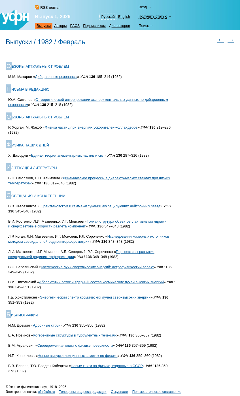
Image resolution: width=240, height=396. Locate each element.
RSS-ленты (49, 7)
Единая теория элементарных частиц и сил (67, 155)
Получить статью (153, 16)
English (124, 16)
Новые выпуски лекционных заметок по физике (78, 356)
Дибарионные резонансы (56, 76)
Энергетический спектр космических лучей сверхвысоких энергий (95, 297)
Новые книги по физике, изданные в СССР (107, 366)
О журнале (119, 392)
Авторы (60, 26)
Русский (107, 16)
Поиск (143, 26)
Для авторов (119, 26)
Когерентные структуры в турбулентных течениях (74, 335)
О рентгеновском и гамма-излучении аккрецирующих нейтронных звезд (100, 206)
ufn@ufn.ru (46, 392)
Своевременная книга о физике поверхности (75, 345)
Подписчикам (94, 26)
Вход (143, 7)
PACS (75, 26)
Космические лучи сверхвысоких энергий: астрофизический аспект (97, 267)
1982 (44, 42)
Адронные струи (46, 325)
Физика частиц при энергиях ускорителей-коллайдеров (91, 127)
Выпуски (44, 26)
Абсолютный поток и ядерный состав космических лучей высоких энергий (101, 282)
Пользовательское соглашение (156, 392)
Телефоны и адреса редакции (83, 392)
